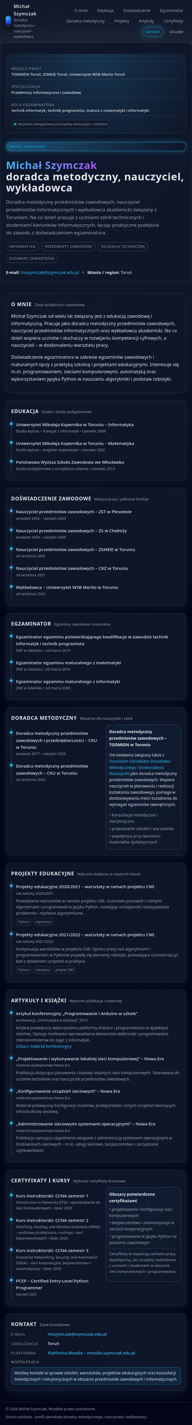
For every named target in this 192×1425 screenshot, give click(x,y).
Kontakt (152, 31)
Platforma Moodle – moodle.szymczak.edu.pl (91, 1353)
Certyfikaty (173, 21)
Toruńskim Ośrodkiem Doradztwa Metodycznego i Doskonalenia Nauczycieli (139, 767)
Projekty (121, 21)
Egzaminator (171, 10)
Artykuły (146, 21)
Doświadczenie (136, 10)
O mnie (81, 10)
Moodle (176, 31)
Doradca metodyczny (85, 21)
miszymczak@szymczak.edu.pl (50, 272)
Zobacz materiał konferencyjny (44, 1046)
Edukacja (105, 10)
